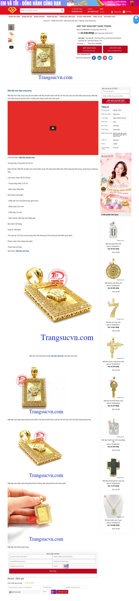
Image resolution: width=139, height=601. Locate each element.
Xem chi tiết (116, 252)
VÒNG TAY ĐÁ (97, 17)
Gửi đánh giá (62, 592)
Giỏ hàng (127, 11)
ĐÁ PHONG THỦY (109, 17)
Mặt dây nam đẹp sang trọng (19, 91)
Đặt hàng (53, 571)
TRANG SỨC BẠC (52, 17)
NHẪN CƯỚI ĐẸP (39, 17)
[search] (62, 10)
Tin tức (102, 12)
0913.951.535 (115, 49)
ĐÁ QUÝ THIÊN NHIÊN (84, 17)
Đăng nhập (116, 12)
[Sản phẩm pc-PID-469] (115, 183)
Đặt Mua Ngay (89, 49)
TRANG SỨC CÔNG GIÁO (67, 17)
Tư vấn (136, 20)
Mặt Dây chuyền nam (27, 157)
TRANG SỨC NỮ (27, 17)
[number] (85, 44)
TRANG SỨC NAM (14, 17)
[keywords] (39, 10)
